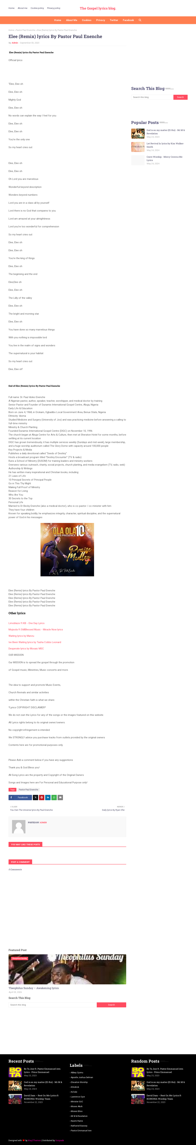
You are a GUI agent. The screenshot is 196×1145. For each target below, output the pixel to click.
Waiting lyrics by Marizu (21, 635)
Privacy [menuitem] (100, 20)
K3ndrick (75, 1087)
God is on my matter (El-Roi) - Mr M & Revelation (166, 132)
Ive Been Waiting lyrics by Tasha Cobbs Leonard (35, 642)
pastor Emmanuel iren (81, 1130)
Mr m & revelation (79, 1116)
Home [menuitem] (57, 20)
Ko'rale (74, 1092)
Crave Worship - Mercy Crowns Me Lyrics (164, 158)
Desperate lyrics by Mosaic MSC (26, 648)
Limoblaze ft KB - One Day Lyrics (27, 623)
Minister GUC (77, 1101)
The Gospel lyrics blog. (98, 8)
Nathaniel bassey (79, 1126)
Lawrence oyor (78, 1097)
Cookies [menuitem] (86, 20)
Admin (15, 43)
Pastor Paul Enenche (25, 30)
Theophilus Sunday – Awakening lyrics (34, 988)
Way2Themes (34, 1140)
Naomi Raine (77, 1121)
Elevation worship (79, 1082)
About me (22, 8)
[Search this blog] (53, 1004)
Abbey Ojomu (77, 1072)
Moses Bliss (77, 1111)
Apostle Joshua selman (82, 1077)
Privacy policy (53, 8)
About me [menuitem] (71, 20)
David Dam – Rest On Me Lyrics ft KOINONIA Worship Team (41, 1097)
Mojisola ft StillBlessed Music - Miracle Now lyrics (36, 629)
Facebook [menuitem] (128, 20)
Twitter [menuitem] (114, 20)
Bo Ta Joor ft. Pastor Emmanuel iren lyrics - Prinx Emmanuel (42, 1070)
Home (11, 8)
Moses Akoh (77, 1106)
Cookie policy (37, 8)
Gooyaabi (59, 1140)
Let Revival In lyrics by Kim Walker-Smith (165, 145)
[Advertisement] (67, 1030)
